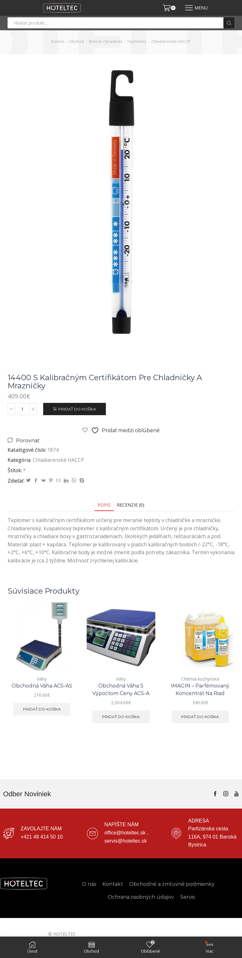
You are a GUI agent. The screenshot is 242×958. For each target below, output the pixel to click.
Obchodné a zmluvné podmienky (172, 884)
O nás (89, 884)
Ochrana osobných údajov (141, 897)
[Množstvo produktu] (22, 409)
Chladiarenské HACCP (170, 41)
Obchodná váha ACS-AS (42, 686)
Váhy (42, 679)
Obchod (76, 41)
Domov (57, 41)
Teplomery (137, 41)
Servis (187, 897)
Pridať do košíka (77, 409)
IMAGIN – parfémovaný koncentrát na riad (200, 689)
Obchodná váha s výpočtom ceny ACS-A (120, 689)
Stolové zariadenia (105, 41)
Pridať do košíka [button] (42, 709)
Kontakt (112, 884)
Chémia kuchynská (200, 679)
